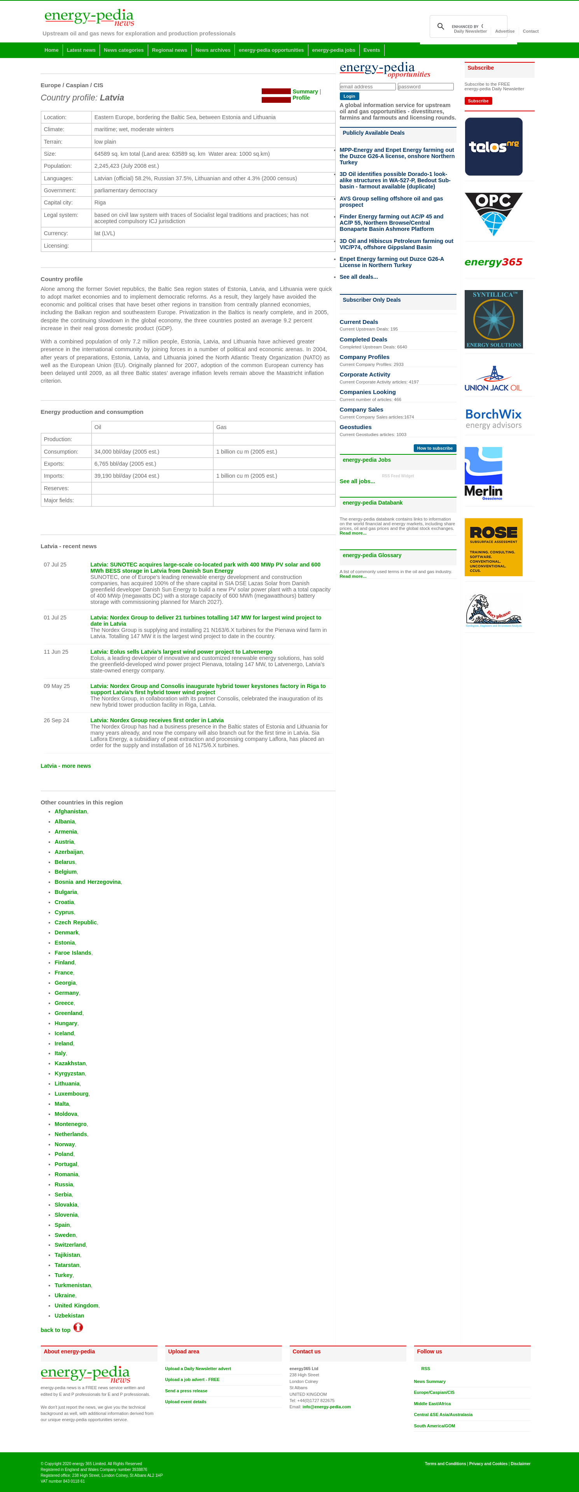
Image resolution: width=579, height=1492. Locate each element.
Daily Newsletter (470, 31)
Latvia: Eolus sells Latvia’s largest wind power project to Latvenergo (182, 652)
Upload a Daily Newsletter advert (198, 1368)
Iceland (64, 1033)
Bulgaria (65, 892)
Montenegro (70, 1124)
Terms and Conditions (445, 1464)
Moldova (65, 1114)
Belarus (64, 862)
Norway (64, 1144)
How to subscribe (435, 448)
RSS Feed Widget (398, 476)
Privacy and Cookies (488, 1464)
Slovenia (65, 1215)
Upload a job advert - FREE (192, 1379)
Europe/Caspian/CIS (434, 1392)
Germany (66, 993)
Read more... (353, 533)
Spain (62, 1225)
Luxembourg (71, 1094)
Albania (64, 821)
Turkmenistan (72, 1285)
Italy (60, 1053)
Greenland (68, 1013)
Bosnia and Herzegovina (87, 882)
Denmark (66, 932)
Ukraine (64, 1295)
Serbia (63, 1194)
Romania (66, 1174)
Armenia (65, 832)
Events (372, 50)
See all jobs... (357, 481)
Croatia (64, 902)
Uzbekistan (69, 1316)
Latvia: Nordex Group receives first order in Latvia (157, 720)
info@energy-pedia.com (327, 1406)
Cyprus (64, 912)
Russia (63, 1184)
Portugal (65, 1164)
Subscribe (478, 101)
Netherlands (70, 1134)
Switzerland (70, 1245)
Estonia (64, 943)
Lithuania (66, 1083)
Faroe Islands (72, 953)
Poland (63, 1154)
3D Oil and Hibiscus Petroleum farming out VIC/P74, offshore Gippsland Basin (397, 244)
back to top (62, 1330)
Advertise (504, 31)
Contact (531, 31)
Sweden (64, 1235)
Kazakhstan (70, 1063)
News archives (213, 50)
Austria (64, 842)
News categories (124, 50)
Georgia (64, 983)
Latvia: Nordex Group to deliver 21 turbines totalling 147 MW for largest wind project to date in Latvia (206, 620)
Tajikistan (67, 1255)
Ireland (63, 1043)
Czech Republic (75, 922)
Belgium (65, 872)
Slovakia (65, 1205)
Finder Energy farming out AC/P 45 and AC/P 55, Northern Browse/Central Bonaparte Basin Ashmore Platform (392, 222)
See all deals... (359, 277)
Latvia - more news (66, 766)
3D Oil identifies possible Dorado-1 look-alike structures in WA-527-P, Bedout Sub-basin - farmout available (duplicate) (395, 180)
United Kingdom (76, 1305)
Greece (63, 1003)
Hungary (65, 1023)
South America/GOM (434, 1425)
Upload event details (185, 1401)
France (63, 972)
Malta (61, 1104)
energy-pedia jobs (333, 50)
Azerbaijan (68, 852)
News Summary (430, 1381)
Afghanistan (70, 811)
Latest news (81, 50)
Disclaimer (521, 1464)
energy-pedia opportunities (271, 50)
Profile (301, 98)
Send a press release (186, 1390)
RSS (425, 1368)
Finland (64, 962)
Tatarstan (66, 1265)
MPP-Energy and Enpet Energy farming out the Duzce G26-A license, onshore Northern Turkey (397, 156)
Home (52, 50)
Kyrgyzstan (69, 1073)
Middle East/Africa (432, 1403)
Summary (305, 91)
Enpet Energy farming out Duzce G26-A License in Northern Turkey (392, 262)
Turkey (63, 1275)
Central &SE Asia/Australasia (443, 1414)
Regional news (169, 50)
